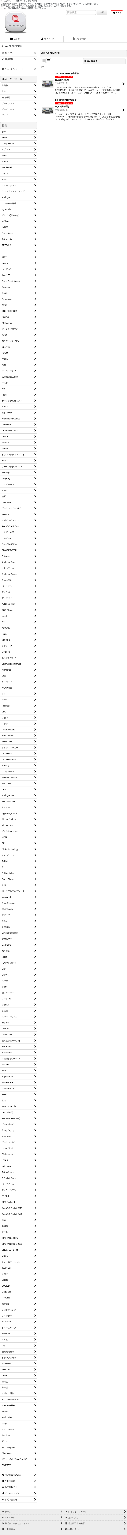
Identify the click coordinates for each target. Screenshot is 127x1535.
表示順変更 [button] (90, 61)
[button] (111, 39)
